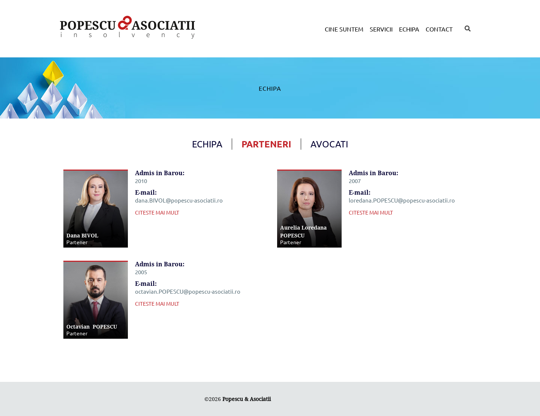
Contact (439, 29)
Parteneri (266, 144)
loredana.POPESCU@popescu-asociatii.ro (402, 200)
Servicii (381, 29)
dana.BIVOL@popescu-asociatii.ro (179, 200)
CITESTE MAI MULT (157, 212)
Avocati (329, 143)
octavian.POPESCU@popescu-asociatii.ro (187, 291)
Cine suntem (344, 29)
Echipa (409, 29)
